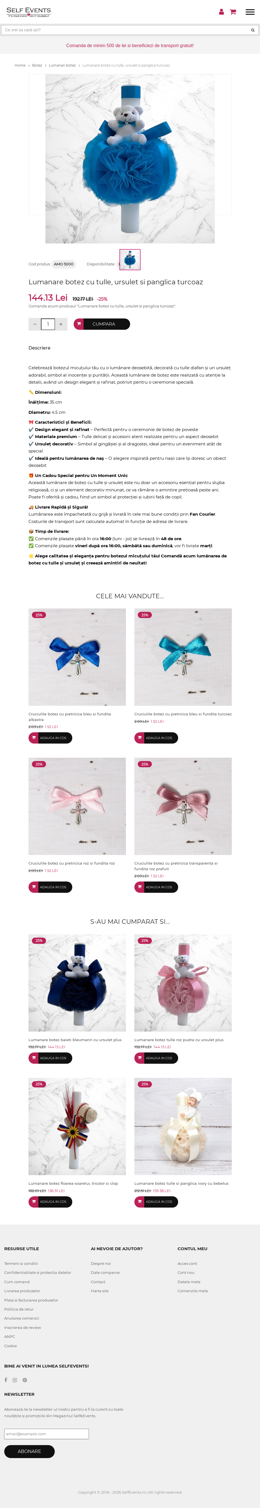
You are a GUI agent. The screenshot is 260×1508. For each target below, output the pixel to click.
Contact (98, 1282)
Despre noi (101, 1263)
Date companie (105, 1272)
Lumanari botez (64, 65)
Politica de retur (19, 1309)
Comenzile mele (193, 1291)
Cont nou (186, 1272)
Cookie (10, 1346)
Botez (39, 65)
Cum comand (17, 1282)
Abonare (29, 1451)
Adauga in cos (53, 738)
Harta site (100, 1291)
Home (22, 65)
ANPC (9, 1336)
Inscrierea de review (22, 1327)
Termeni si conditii (21, 1263)
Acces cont (187, 1263)
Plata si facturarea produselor (31, 1300)
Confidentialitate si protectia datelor (37, 1272)
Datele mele (189, 1282)
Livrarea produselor (22, 1291)
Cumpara (104, 324)
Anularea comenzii (21, 1318)
